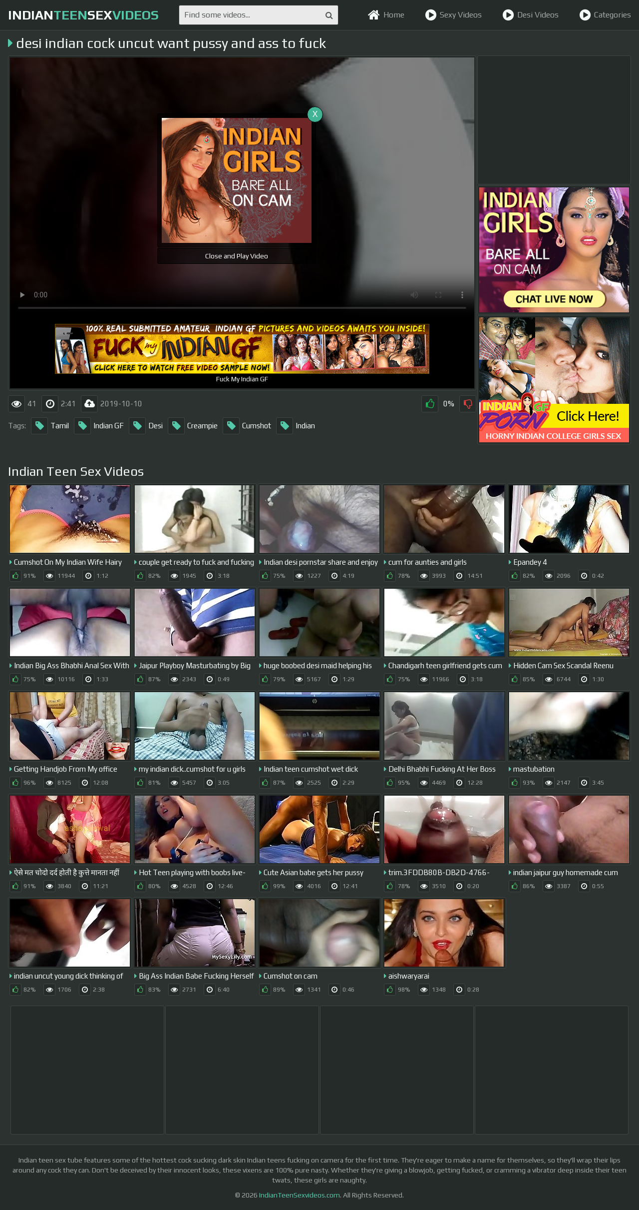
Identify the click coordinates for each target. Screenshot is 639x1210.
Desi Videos (530, 15)
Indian (295, 425)
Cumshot (247, 425)
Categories (605, 15)
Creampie (193, 425)
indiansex (83, 14)
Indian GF (99, 425)
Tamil (50, 425)
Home (385, 15)
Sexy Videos (453, 15)
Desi (146, 425)
